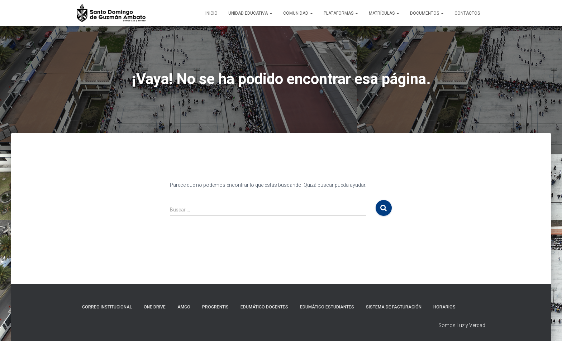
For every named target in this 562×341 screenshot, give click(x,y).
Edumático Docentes (264, 307)
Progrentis (215, 307)
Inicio (211, 13)
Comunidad (298, 13)
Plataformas (341, 13)
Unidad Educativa (250, 13)
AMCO (183, 307)
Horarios (444, 307)
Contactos (467, 13)
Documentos (427, 13)
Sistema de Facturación (394, 307)
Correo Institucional (107, 307)
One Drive (155, 307)
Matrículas (384, 13)
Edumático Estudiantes (327, 307)
